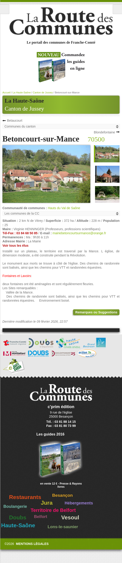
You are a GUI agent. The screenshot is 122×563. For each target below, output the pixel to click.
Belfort (40, 516)
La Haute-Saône (21, 92)
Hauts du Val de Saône (64, 208)
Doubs (17, 517)
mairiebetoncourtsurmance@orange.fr (79, 233)
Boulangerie (15, 506)
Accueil (6, 92)
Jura (47, 503)
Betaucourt (14, 120)
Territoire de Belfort (53, 510)
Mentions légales (32, 544)
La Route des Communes (61, 21)
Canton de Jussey (24, 109)
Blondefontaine (104, 132)
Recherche (117, 9)
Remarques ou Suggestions (96, 312)
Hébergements (79, 503)
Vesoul (70, 517)
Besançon (62, 495)
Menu (4, 9)
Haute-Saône (18, 525)
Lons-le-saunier (63, 527)
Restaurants (25, 497)
